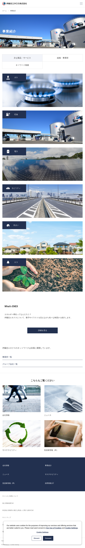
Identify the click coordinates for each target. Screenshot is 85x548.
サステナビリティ (51, 474)
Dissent (36, 538)
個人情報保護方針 (8, 503)
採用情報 (49, 483)
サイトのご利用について (10, 496)
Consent (48, 538)
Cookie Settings (71, 528)
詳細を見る (42, 330)
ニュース (5, 474)
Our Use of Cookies (53, 528)
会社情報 (5, 465)
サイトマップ (6, 517)
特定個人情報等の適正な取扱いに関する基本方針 (18, 510)
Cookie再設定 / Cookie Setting (10, 544)
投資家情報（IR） (9, 483)
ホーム (4, 11)
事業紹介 (48, 465)
